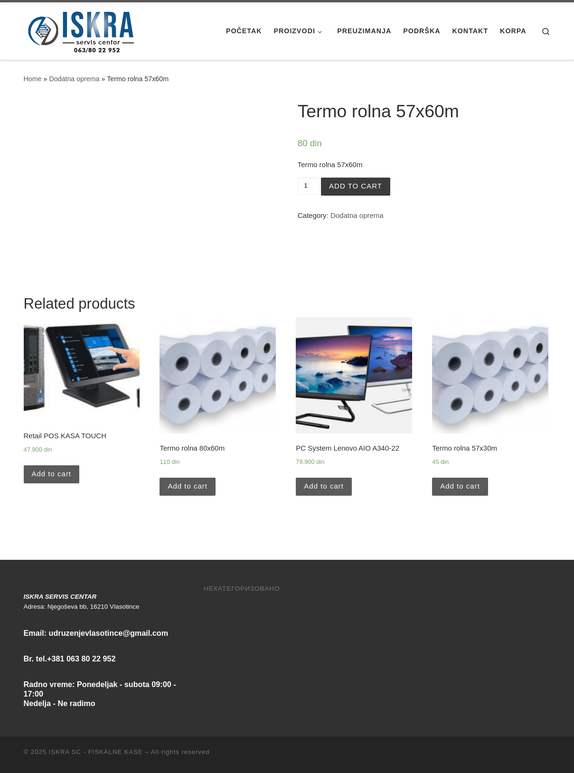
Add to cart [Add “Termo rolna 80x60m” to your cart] (187, 486)
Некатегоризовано (242, 588)
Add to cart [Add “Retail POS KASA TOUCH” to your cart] (52, 474)
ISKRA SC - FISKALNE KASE (96, 751)
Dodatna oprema (74, 79)
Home (33, 79)
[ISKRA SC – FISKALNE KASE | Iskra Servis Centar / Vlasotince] (83, 29)
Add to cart (355, 186)
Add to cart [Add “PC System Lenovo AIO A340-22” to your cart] (324, 486)
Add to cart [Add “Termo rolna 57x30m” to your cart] (460, 486)
